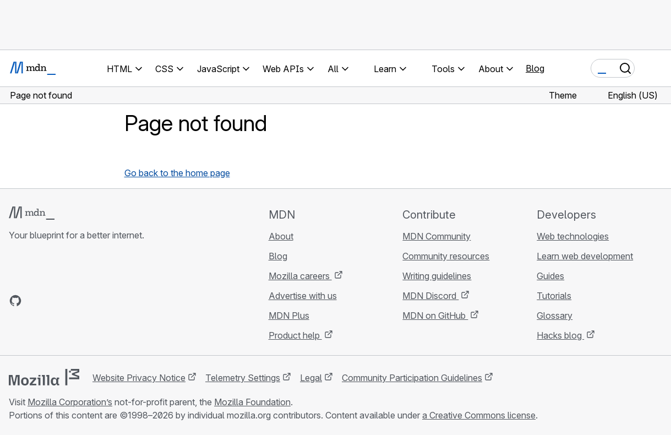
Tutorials (554, 295)
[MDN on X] (55, 300)
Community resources (445, 256)
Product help (295, 335)
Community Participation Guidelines (412, 377)
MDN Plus (289, 315)
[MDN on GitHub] (15, 300)
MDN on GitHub (435, 315)
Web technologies (573, 236)
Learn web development (585, 256)
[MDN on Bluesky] (35, 300)
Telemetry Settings (242, 377)
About (281, 236)
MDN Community (436, 236)
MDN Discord (430, 295)
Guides (550, 275)
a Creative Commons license (479, 415)
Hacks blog (560, 335)
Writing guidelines (436, 275)
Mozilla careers (300, 275)
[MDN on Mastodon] (74, 300)
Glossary (554, 315)
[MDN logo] (31, 213)
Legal (311, 377)
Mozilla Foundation (252, 401)
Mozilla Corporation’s (70, 401)
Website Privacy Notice (139, 377)
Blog (535, 68)
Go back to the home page (177, 172)
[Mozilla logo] (44, 377)
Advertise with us (303, 295)
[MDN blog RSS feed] (94, 300)
